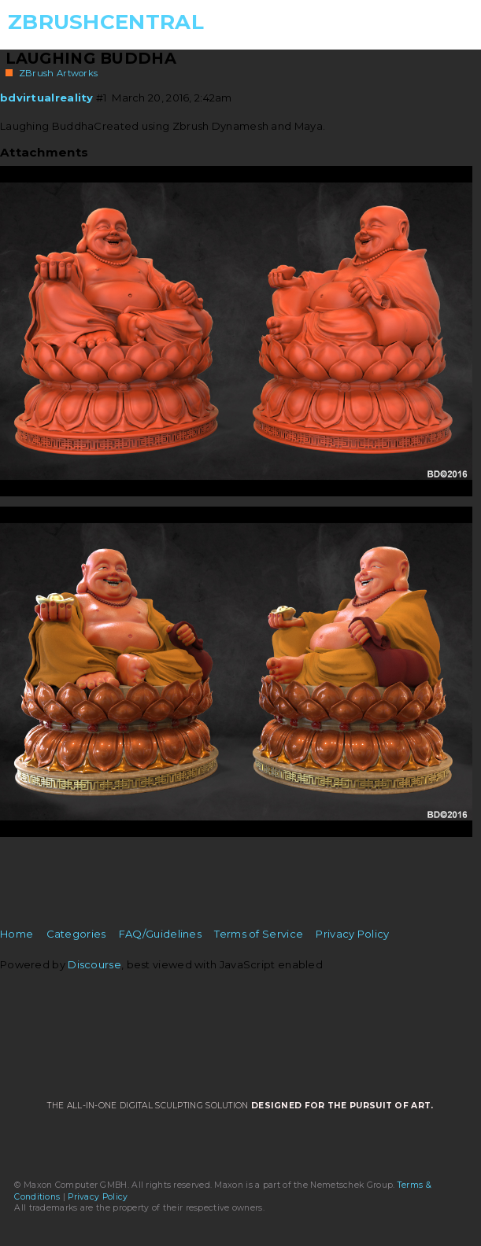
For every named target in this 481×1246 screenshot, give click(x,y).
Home (16, 933)
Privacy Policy (352, 933)
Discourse (94, 964)
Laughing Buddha (91, 58)
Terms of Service (258, 933)
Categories (76, 933)
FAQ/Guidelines (160, 933)
